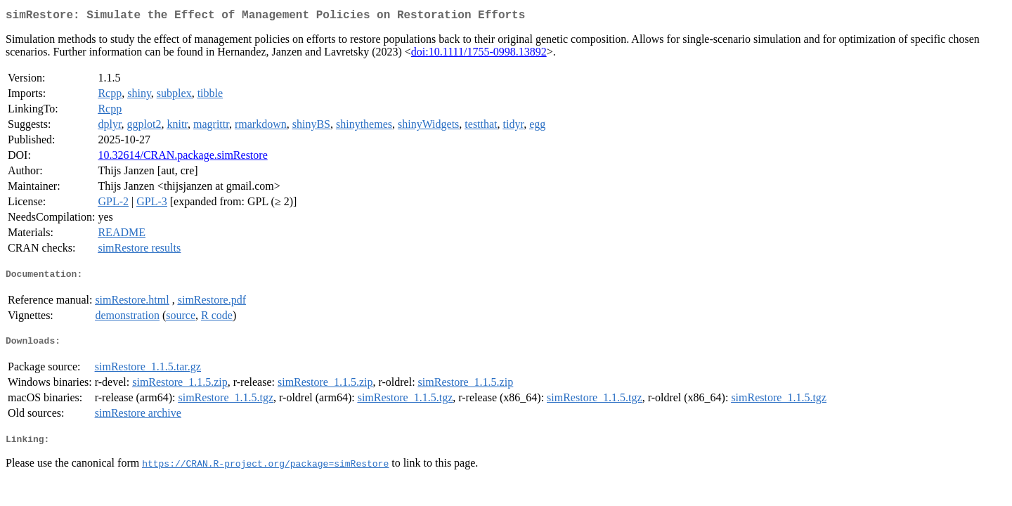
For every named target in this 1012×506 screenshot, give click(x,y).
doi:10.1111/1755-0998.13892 (479, 54)
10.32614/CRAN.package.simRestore (182, 158)
